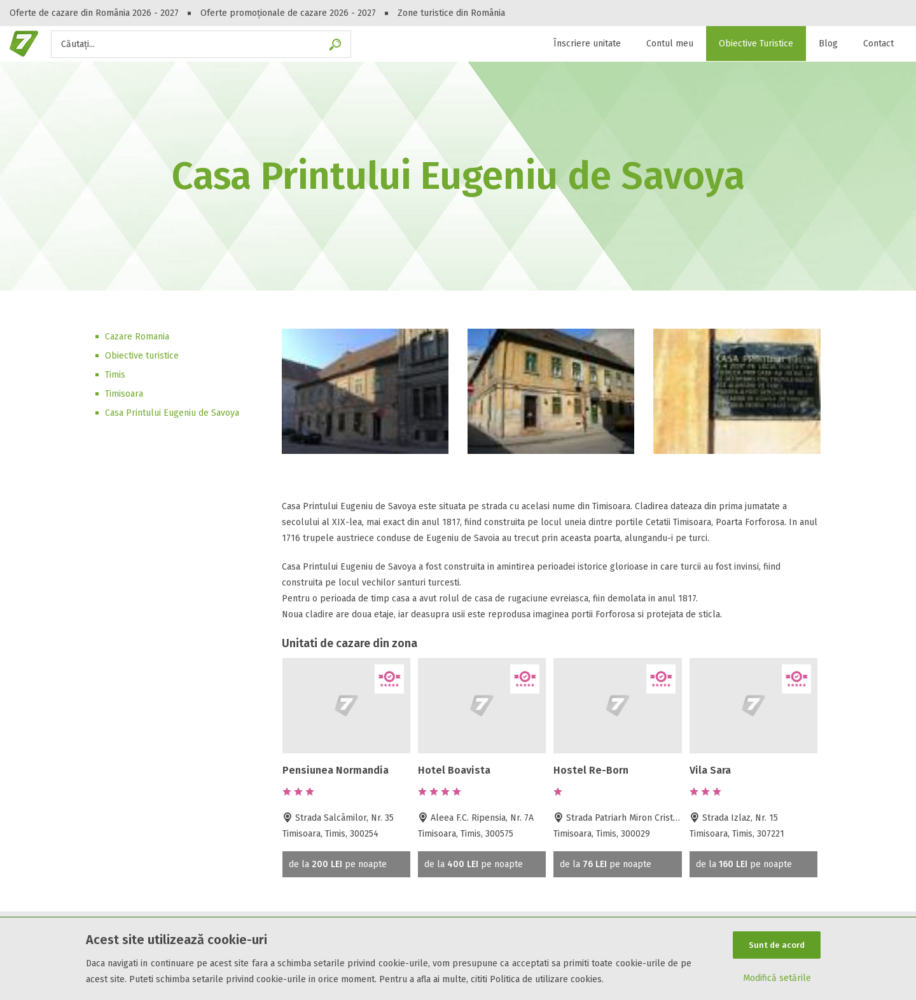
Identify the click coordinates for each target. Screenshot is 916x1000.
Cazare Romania (137, 336)
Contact (878, 43)
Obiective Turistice (756, 43)
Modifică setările (777, 978)
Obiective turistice (142, 355)
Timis (115, 374)
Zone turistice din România (451, 13)
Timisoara (124, 393)
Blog (828, 43)
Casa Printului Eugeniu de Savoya (172, 413)
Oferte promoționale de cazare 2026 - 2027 (288, 13)
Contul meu (669, 43)
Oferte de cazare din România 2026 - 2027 (94, 13)
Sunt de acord (777, 944)
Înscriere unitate (587, 43)
